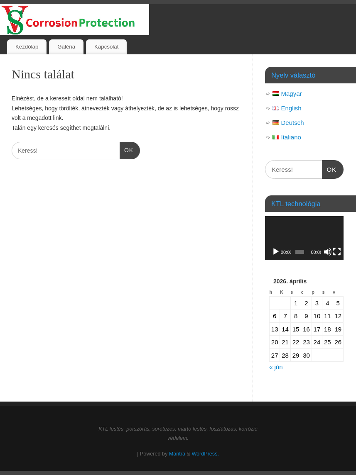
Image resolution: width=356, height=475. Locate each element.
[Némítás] (328, 252)
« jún (276, 366)
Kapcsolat (106, 47)
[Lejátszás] (276, 252)
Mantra (177, 454)
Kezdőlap (26, 47)
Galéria (66, 47)
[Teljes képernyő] (337, 252)
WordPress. (205, 454)
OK (126, 149)
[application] (304, 238)
